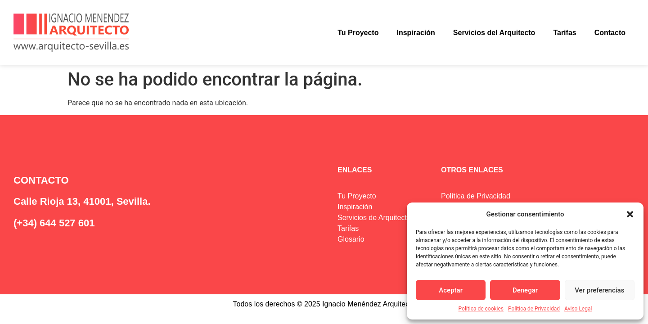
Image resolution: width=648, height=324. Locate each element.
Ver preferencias (599, 290)
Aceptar (451, 290)
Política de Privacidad (534, 309)
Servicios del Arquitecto (494, 32)
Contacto (610, 32)
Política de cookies (481, 309)
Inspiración (415, 32)
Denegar (525, 290)
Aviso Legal (578, 309)
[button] (630, 214)
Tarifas (564, 32)
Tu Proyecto (358, 32)
